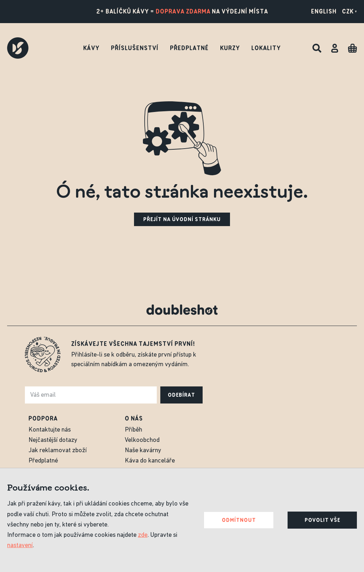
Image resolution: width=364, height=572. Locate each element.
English (324, 11)
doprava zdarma (183, 11)
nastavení (20, 545)
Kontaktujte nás (49, 430)
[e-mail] (91, 394)
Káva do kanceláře (150, 461)
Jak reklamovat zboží (57, 450)
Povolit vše (322, 520)
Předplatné (189, 48)
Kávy (91, 48)
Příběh (133, 430)
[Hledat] (316, 48)
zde (143, 535)
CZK (349, 11)
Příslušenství (135, 48)
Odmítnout (239, 520)
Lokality (266, 48)
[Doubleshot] (17, 48)
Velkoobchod (142, 440)
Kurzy (230, 48)
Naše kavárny (143, 450)
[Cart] (352, 48)
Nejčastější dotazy (52, 440)
